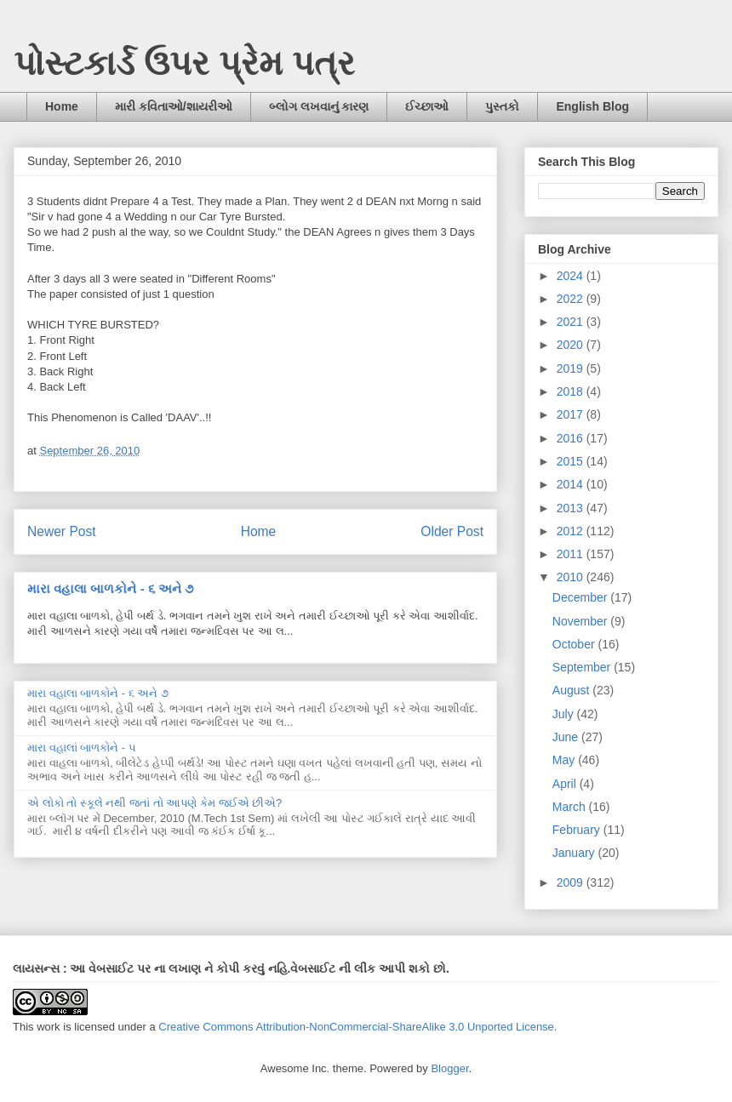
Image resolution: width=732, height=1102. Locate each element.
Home (61, 106)
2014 (571, 484)
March (570, 807)
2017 (571, 414)
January (575, 852)
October (575, 644)
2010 (571, 577)
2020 (571, 344)
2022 (571, 298)
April (566, 784)
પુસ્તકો (502, 106)
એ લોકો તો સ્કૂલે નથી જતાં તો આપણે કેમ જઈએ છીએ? (154, 803)
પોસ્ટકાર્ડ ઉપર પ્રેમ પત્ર (184, 63)
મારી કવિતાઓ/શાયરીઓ (173, 106)
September (583, 667)
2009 (571, 882)
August (572, 690)
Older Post (451, 531)
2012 (571, 531)
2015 (571, 461)
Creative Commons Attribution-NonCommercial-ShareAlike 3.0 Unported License (356, 1026)
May (565, 760)
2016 (571, 438)
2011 (571, 554)
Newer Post (61, 531)
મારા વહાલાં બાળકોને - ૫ (81, 747)
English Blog (592, 106)
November (581, 621)
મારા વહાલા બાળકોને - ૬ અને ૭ (110, 588)
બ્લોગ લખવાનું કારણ (319, 106)
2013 (571, 508)
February (577, 829)
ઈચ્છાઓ (427, 106)
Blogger (449, 1068)
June (566, 737)
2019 (571, 368)
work (48, 1026)
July (564, 714)
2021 (571, 321)
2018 (571, 391)
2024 (571, 276)
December (581, 597)
